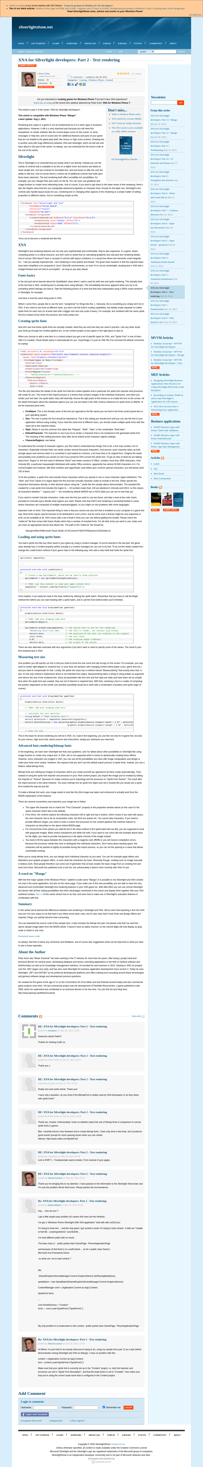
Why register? (78, 1420)
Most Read (159, 473)
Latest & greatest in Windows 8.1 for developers (88, 5)
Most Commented (162, 478)
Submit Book (170, 510)
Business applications (166, 421)
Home (21, 52)
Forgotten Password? (32, 1420)
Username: (26, 1407)
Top (155, 468)
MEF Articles (160, 375)
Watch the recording (43, 102)
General (109, 80)
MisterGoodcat (55, 1178)
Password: (67, 1407)
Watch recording (17, 5)
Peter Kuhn (44, 73)
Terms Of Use (118, 1444)
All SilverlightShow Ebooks (124, 159)
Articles (37, 52)
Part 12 (39, 894)
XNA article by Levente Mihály (126, 118)
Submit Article (26, 66)
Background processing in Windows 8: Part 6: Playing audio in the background (147, 8)
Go (180, 102)
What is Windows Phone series (126, 114)
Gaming (83, 80)
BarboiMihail (54, 1205)
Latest (156, 463)
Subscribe (136, 1016)
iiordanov (52, 1030)
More (154, 368)
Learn (28, 52)
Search (181, 52)
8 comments (76, 77)
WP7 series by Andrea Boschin (126, 123)
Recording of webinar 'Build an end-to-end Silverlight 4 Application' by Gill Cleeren (167, 398)
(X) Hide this (195, 14)
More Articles (45, 87)
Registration (57, 1420)
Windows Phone (96, 80)
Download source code (29, 936)
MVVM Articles (162, 338)
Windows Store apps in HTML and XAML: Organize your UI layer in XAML (72, 8)
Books (154, 487)
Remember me (113, 1407)
